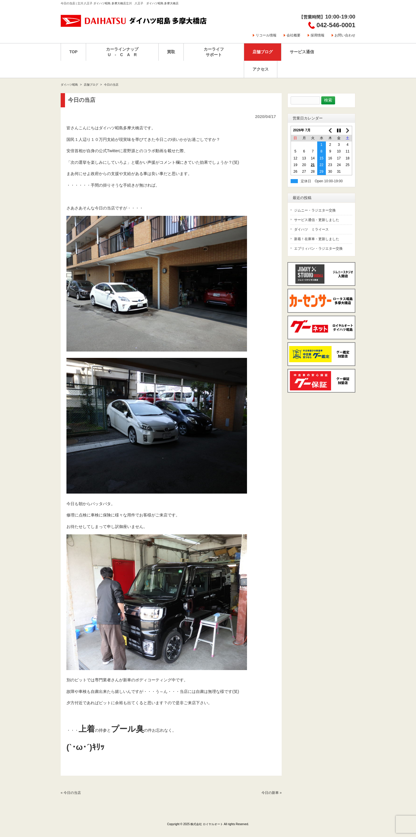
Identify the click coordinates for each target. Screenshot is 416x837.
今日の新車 (270, 793)
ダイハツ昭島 (69, 84)
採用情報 (317, 35)
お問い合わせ (345, 35)
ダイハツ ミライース (311, 229)
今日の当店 (72, 793)
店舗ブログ (91, 84)
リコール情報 (266, 35)
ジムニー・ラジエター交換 (315, 210)
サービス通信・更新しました (316, 220)
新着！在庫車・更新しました (316, 239)
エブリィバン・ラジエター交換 (318, 248)
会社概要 (293, 35)
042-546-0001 (336, 25)
